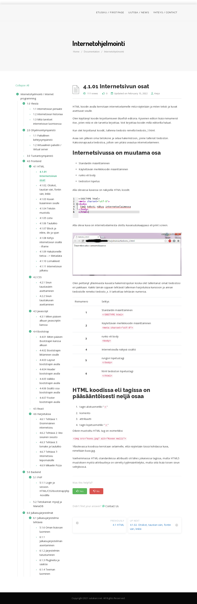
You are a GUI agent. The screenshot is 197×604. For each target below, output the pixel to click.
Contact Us (112, 506)
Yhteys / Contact (165, 12)
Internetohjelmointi (114, 51)
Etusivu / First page (110, 12)
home (76, 51)
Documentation (92, 51)
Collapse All (22, 85)
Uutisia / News (138, 12)
